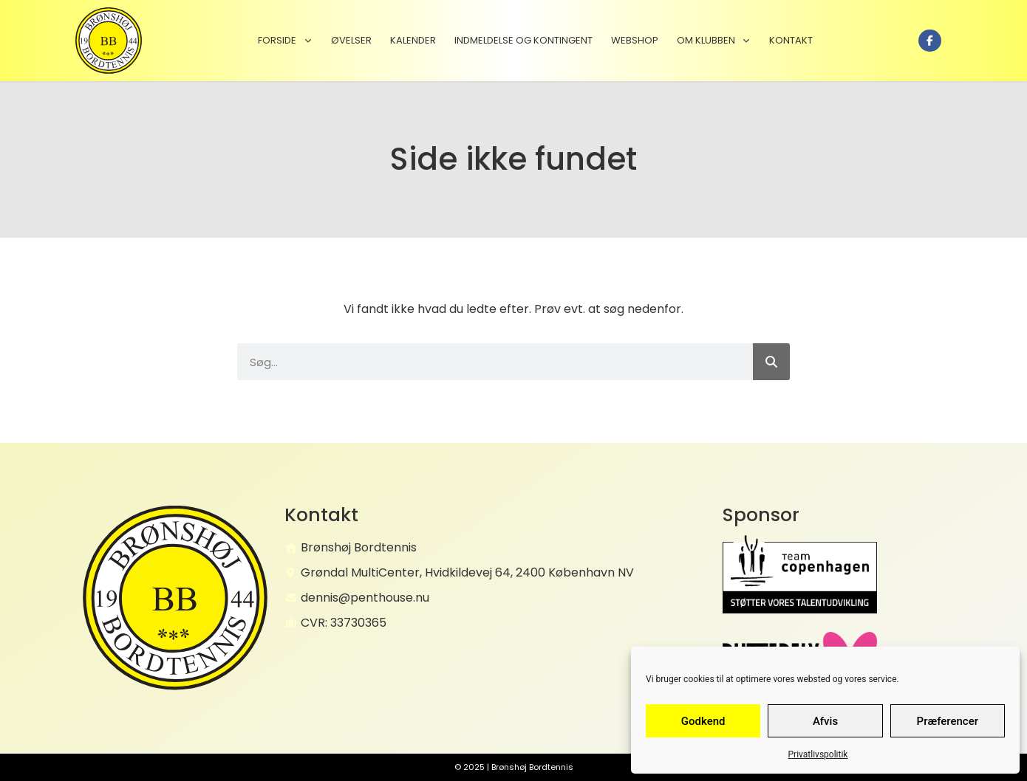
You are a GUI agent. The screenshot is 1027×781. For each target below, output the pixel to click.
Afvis (825, 721)
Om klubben (714, 40)
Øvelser (351, 40)
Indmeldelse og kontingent (523, 40)
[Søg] (771, 361)
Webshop (634, 40)
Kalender (413, 40)
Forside (285, 40)
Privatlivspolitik (818, 754)
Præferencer (947, 721)
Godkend (703, 721)
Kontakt (791, 40)
